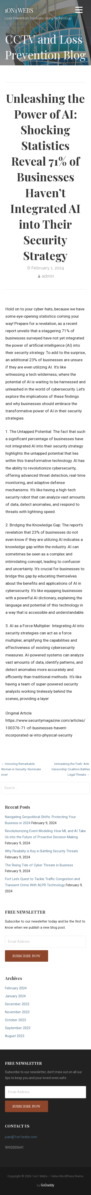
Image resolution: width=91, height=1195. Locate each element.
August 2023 (14, 1036)
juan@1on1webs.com (21, 1137)
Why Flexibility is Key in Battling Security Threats (41, 851)
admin (48, 276)
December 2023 (17, 1004)
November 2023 (17, 1012)
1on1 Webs (19, 10)
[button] (79, 11)
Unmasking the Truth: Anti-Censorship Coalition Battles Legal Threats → (70, 769)
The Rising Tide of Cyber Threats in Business (39, 865)
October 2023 (15, 1020)
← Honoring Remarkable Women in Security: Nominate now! (21, 769)
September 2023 (17, 1028)
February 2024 (16, 988)
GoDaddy (47, 1185)
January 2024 (15, 996)
